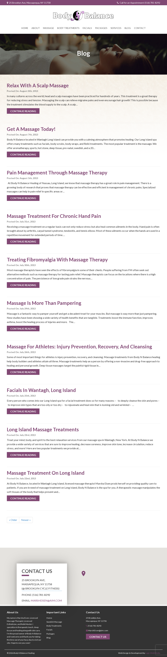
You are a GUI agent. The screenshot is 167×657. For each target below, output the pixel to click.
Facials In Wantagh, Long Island (41, 390)
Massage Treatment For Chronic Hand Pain (54, 216)
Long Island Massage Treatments (43, 429)
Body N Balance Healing (24, 653)
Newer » (26, 519)
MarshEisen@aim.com (46, 600)
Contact (140, 28)
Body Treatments (68, 28)
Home (24, 28)
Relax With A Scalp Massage (38, 85)
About (35, 28)
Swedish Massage (54, 622)
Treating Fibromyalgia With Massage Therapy (57, 259)
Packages (101, 28)
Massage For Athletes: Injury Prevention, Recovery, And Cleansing (79, 346)
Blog (128, 28)
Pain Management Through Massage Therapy (57, 172)
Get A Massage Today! (31, 129)
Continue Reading (23, 111)
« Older (13, 519)
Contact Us (97, 636)
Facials (87, 28)
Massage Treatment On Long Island (45, 473)
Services (116, 28)
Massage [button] (48, 28)
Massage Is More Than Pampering (44, 303)
